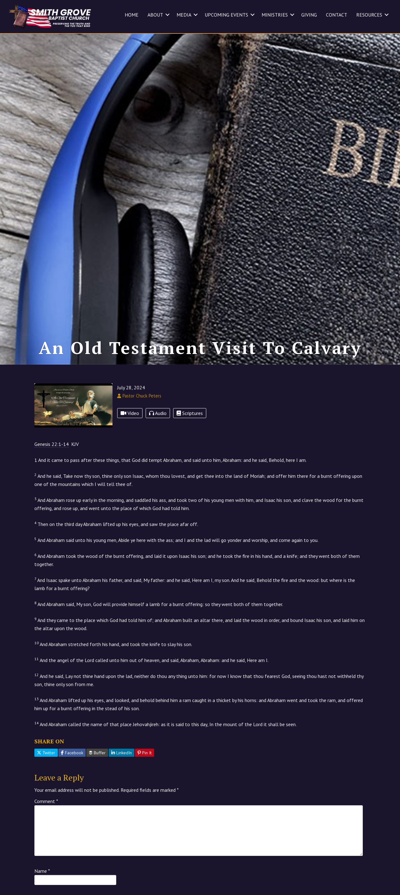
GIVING (309, 15)
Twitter (46, 780)
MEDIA (184, 15)
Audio (158, 440)
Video (130, 440)
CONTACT (336, 15)
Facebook (72, 780)
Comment (46, 828)
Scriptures (190, 440)
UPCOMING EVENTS (226, 15)
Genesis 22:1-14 (51, 471)
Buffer (97, 780)
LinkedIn (121, 780)
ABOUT (155, 15)
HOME (131, 15)
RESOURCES (369, 15)
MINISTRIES (275, 15)
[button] (167, 14)
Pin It (145, 780)
